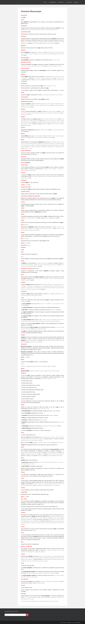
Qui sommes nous (52, 2)
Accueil (45, 2)
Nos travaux (60, 2)
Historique (76, 2)
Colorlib (69, 622)
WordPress (78, 622)
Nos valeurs (69, 2)
